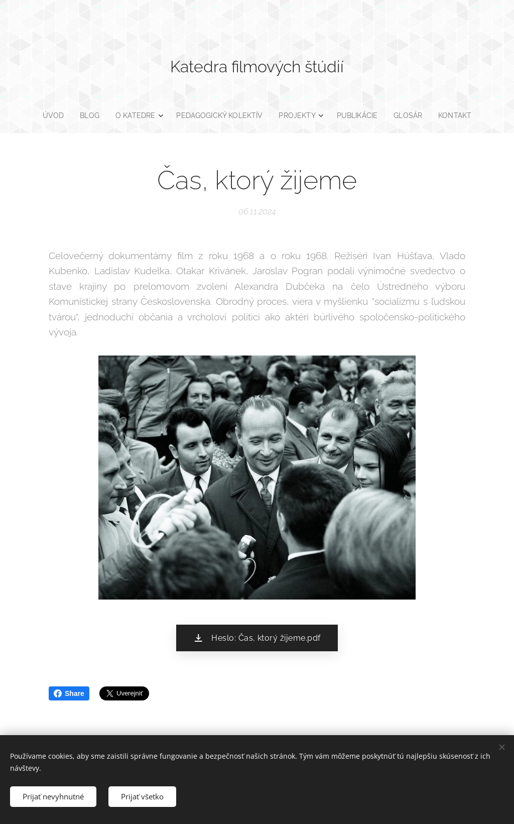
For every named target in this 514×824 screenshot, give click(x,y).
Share (69, 693)
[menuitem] (50, 115)
